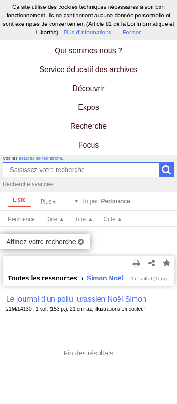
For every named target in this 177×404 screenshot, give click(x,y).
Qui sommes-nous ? (88, 51)
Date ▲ (55, 219)
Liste (19, 200)
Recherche (88, 126)
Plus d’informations (87, 32)
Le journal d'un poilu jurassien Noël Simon (76, 299)
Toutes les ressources (42, 278)
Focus (88, 145)
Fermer (132, 32)
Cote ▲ (113, 219)
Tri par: (106, 201)
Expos (88, 107)
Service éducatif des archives (88, 70)
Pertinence (21, 219)
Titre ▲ (84, 219)
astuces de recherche (40, 158)
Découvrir (88, 88)
